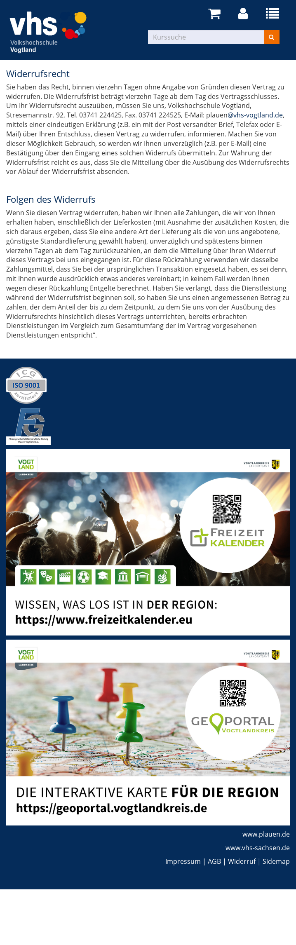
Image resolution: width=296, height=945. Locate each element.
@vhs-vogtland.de (255, 115)
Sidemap (276, 861)
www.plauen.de (266, 834)
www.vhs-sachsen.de (258, 847)
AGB (214, 861)
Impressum (183, 861)
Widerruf (242, 861)
